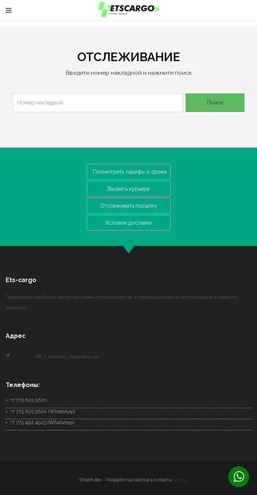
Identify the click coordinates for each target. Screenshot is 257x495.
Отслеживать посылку (128, 206)
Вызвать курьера (128, 189)
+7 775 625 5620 (26, 400)
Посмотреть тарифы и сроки (130, 172)
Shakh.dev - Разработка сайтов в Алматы (126, 480)
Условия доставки (128, 223)
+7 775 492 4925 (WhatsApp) (40, 422)
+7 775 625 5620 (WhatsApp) (40, 411)
